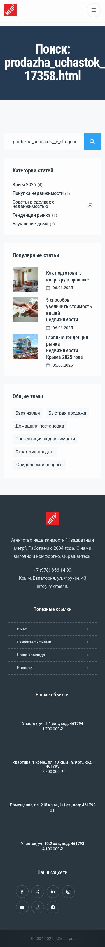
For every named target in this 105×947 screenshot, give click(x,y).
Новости (24, 668)
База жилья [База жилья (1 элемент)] (27, 413)
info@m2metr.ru (53, 586)
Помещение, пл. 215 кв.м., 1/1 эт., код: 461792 (52, 805)
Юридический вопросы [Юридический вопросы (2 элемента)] (39, 464)
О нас (22, 629)
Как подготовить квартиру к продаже (67, 276)
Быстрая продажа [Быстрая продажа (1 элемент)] (67, 413)
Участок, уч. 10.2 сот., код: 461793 (52, 844)
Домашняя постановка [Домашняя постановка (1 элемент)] (39, 426)
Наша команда (31, 655)
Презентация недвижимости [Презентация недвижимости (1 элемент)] (45, 439)
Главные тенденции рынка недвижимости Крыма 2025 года (67, 347)
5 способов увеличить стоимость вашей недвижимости (69, 309)
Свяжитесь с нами (34, 642)
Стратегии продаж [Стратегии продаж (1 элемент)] (34, 451)
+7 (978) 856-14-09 (52, 570)
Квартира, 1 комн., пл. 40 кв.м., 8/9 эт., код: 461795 (53, 764)
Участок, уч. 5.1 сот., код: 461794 (52, 724)
